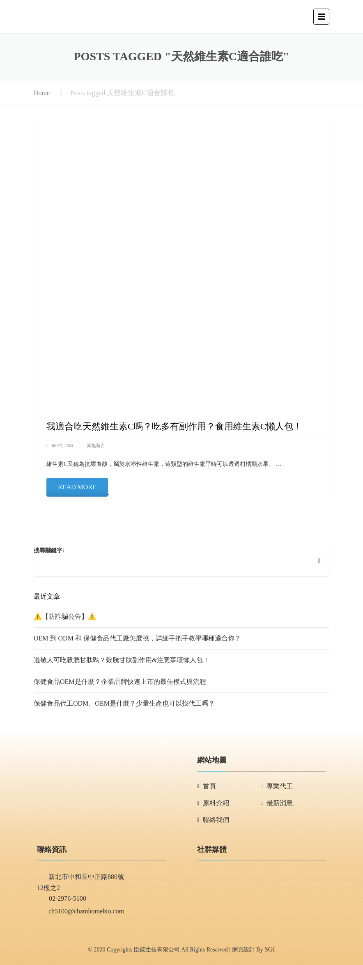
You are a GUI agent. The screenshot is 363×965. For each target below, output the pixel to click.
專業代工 (280, 786)
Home (42, 92)
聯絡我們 (216, 819)
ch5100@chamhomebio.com (80, 912)
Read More (77, 487)
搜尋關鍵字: (49, 550)
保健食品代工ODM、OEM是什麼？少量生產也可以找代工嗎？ (124, 703)
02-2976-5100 (61, 899)
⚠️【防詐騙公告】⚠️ (65, 616)
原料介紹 (216, 802)
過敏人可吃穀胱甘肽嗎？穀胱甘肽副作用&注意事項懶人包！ (121, 659)
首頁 (209, 786)
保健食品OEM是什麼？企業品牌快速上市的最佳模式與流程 (120, 681)
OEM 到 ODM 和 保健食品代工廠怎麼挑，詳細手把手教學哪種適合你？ (137, 638)
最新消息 (280, 802)
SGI (269, 949)
